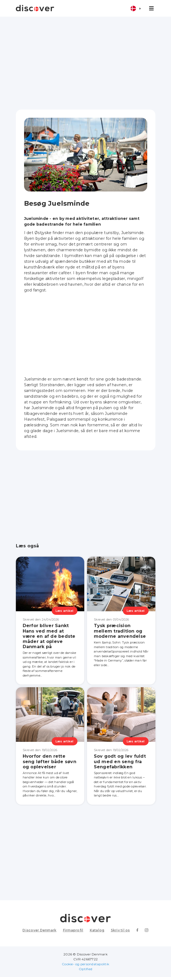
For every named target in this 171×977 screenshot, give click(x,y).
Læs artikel (65, 611)
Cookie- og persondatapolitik (85, 964)
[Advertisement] (85, 63)
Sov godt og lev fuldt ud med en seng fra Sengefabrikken (120, 761)
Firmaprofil (73, 930)
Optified (85, 969)
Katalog (97, 930)
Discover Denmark (39, 930)
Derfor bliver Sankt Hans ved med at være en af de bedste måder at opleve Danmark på (49, 636)
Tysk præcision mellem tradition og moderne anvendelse (120, 631)
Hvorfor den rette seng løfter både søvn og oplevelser (49, 761)
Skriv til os (120, 930)
